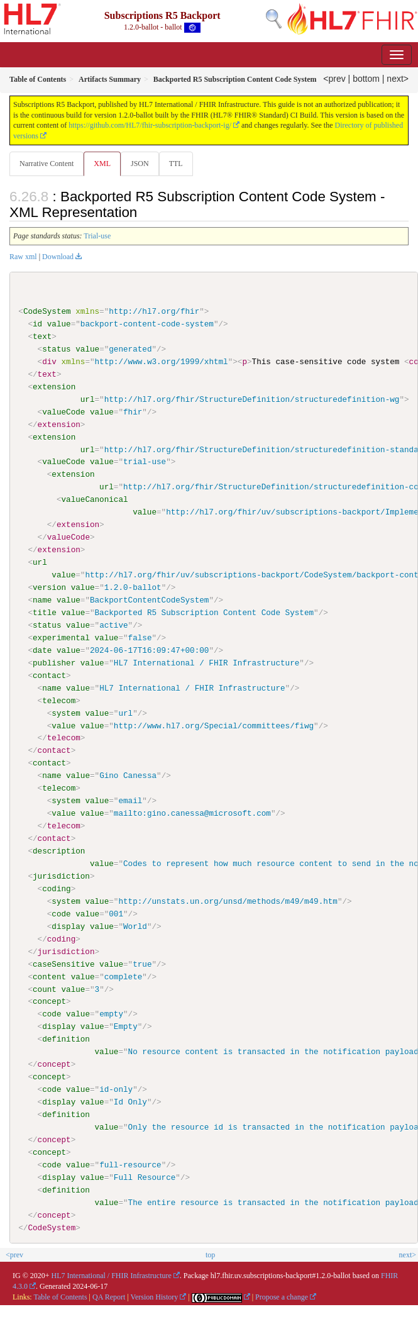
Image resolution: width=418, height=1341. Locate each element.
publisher (54, 662)
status (56, 349)
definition (66, 1038)
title (45, 612)
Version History (155, 1296)
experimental (61, 637)
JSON (140, 163)
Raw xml (23, 256)
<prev (334, 79)
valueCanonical (94, 499)
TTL (176, 163)
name (42, 600)
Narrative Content (46, 163)
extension (54, 386)
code (61, 913)
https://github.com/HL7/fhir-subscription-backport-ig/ (150, 125)
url (87, 399)
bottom (366, 79)
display (68, 926)
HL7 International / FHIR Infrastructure (112, 1275)
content (49, 976)
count (45, 988)
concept (49, 1001)
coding (56, 888)
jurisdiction (61, 875)
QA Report (108, 1296)
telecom (58, 700)
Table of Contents (60, 1296)
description (59, 850)
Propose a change (281, 1296)
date (42, 649)
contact (49, 675)
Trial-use (97, 235)
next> (398, 79)
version (49, 587)
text (42, 336)
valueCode (63, 412)
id (37, 324)
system (66, 712)
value (59, 324)
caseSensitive (63, 963)
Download (58, 256)
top (210, 1253)
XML (102, 163)
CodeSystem (47, 311)
